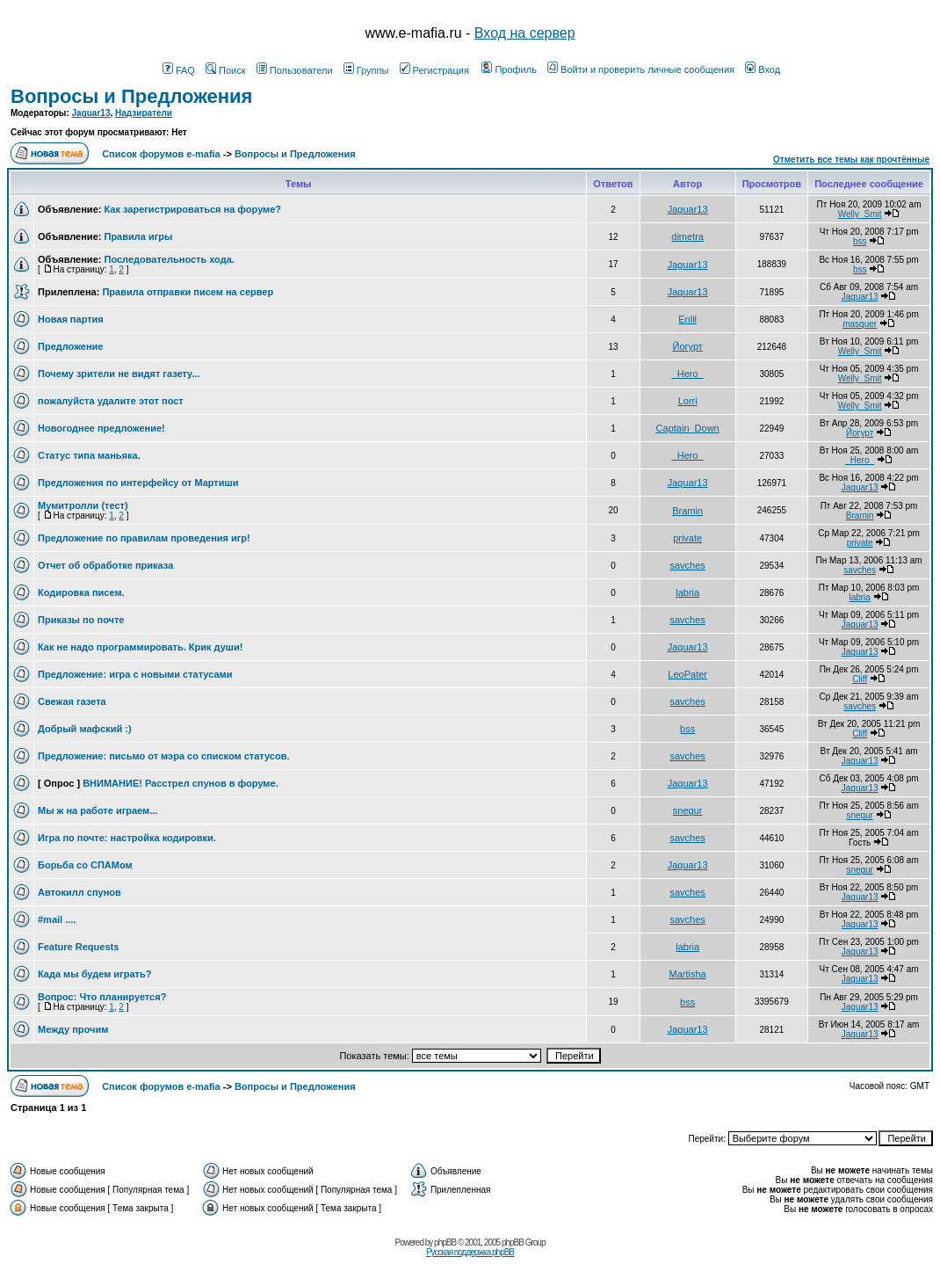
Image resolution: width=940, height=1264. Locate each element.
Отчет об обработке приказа (105, 565)
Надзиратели (143, 113)
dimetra (687, 236)
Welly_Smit (860, 214)
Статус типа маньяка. (89, 455)
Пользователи (295, 70)
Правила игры (138, 236)
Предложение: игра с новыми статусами (135, 674)
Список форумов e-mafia (161, 154)
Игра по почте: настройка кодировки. (127, 837)
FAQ (179, 70)
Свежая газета (72, 701)
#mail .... (57, 919)
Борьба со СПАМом (85, 865)
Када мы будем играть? (94, 974)
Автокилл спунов (79, 892)
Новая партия (71, 319)
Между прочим (73, 1029)
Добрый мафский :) (85, 728)
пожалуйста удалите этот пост (111, 401)
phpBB (445, 1242)
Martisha (687, 974)
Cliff (859, 679)
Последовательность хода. (169, 259)
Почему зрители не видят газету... (118, 373)
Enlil (687, 319)
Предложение (70, 346)
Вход (762, 69)
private (687, 538)
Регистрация (434, 70)
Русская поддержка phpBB (470, 1252)
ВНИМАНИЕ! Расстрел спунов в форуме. (180, 783)
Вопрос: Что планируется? (102, 997)
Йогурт (687, 346)
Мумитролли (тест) (83, 505)
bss (860, 241)
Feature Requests (78, 946)
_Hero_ (688, 373)
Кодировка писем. (81, 592)
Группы (366, 70)
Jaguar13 (91, 113)
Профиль (509, 69)
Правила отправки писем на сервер (187, 292)
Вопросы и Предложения (131, 96)
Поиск (225, 70)
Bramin (687, 510)
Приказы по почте (81, 619)
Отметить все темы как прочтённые (851, 159)
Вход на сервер (524, 32)
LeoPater (687, 674)
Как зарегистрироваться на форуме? (192, 209)
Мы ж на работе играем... (97, 810)
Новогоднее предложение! (101, 428)
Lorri (688, 401)
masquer (859, 324)
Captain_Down (687, 428)
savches (687, 565)
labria (687, 592)
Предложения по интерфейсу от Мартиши (138, 482)
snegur (688, 810)
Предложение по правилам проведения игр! (144, 538)
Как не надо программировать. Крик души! (140, 647)
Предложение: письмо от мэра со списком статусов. (164, 756)
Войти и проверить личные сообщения (640, 69)
